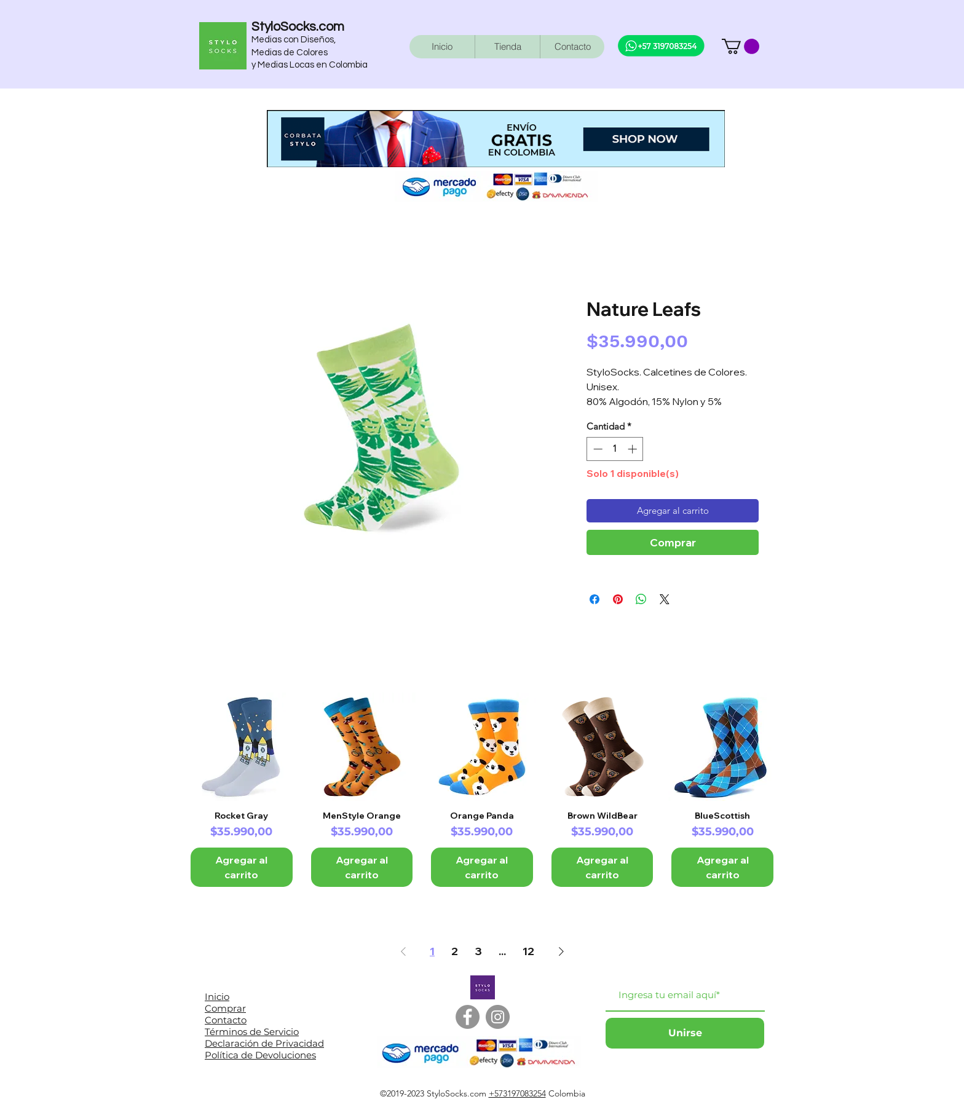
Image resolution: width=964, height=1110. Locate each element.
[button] (740, 46)
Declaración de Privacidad (264, 1043)
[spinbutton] (615, 449)
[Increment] (633, 449)
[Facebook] (468, 1017)
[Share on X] (664, 599)
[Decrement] (596, 449)
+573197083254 (517, 1093)
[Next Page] (561, 952)
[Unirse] (685, 1033)
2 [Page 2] (454, 951)
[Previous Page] (403, 952)
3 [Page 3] (478, 951)
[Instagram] (498, 1017)
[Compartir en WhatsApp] (641, 599)
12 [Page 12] (528, 951)
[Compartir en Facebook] (594, 599)
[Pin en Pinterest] (617, 599)
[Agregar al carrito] (242, 867)
